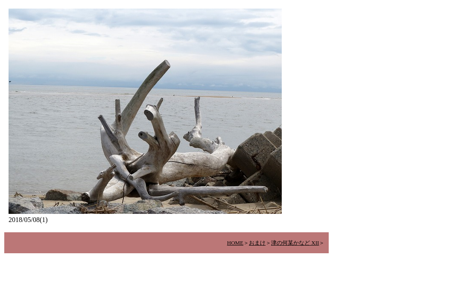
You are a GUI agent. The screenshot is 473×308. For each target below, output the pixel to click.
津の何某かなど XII (295, 243)
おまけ (257, 243)
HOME (235, 243)
